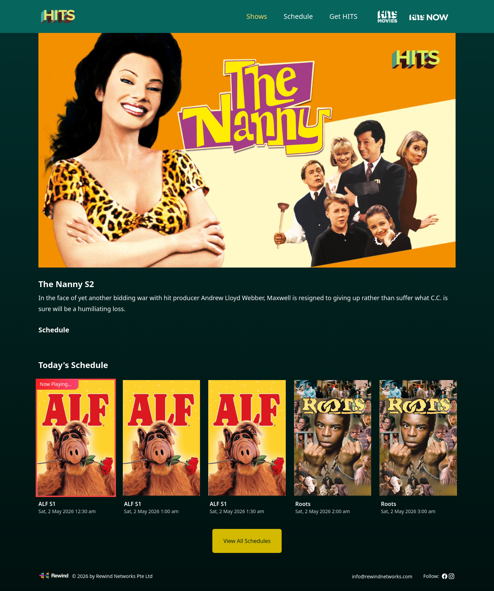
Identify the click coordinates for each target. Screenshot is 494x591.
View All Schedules (247, 541)
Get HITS (343, 16)
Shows (256, 16)
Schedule (298, 16)
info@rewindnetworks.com (382, 576)
